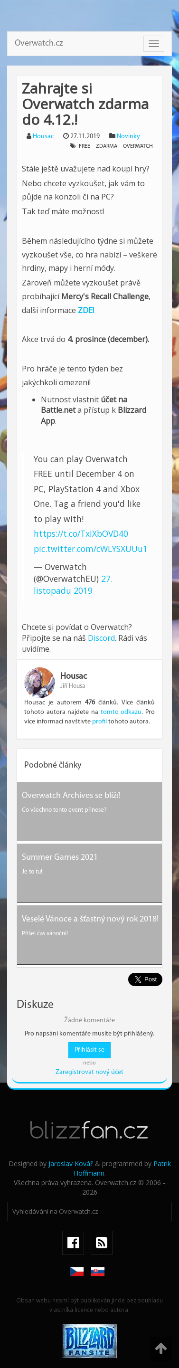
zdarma (106, 146)
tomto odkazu (121, 712)
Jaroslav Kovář (70, 1163)
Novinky (128, 136)
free (84, 146)
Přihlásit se (89, 1050)
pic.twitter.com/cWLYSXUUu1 (91, 548)
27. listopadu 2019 (73, 584)
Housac (43, 136)
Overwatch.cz (39, 43)
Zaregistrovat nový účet (89, 1072)
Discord (101, 638)
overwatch (138, 146)
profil (99, 721)
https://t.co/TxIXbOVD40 (81, 533)
